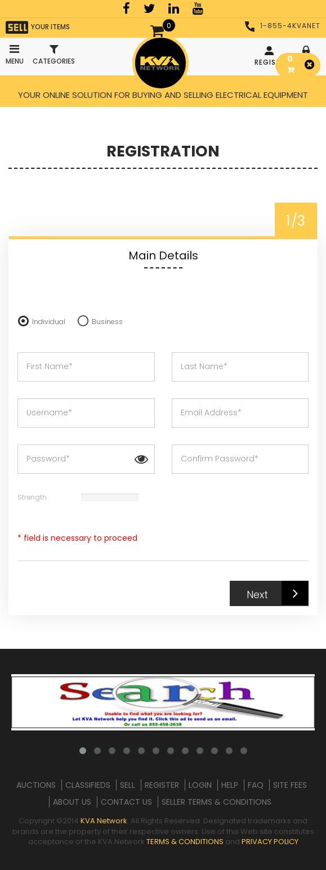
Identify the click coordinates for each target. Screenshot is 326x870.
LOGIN (200, 785)
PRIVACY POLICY (270, 841)
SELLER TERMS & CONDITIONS (216, 802)
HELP (229, 785)
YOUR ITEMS (38, 27)
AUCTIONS (36, 785)
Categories (54, 54)
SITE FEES (290, 785)
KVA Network (104, 820)
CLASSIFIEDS (87, 785)
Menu (14, 51)
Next (278, 593)
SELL (127, 785)
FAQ (256, 785)
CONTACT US (126, 802)
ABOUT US (72, 802)
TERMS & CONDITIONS (185, 841)
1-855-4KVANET (282, 25)
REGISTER (270, 56)
